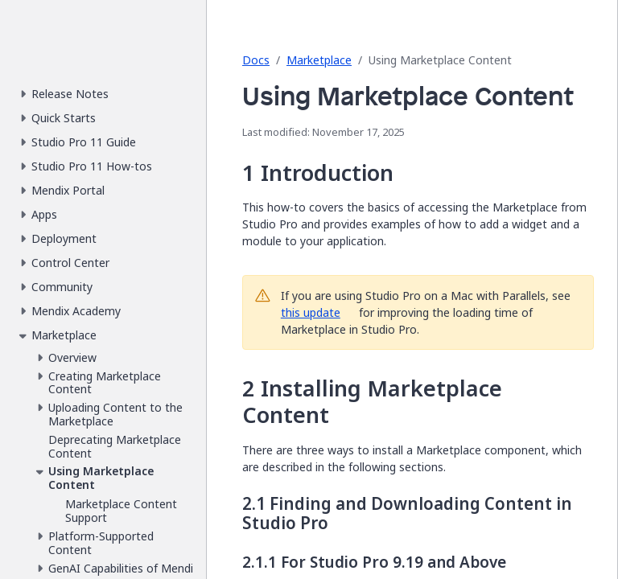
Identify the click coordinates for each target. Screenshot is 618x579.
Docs (256, 59)
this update (310, 312)
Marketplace (319, 59)
